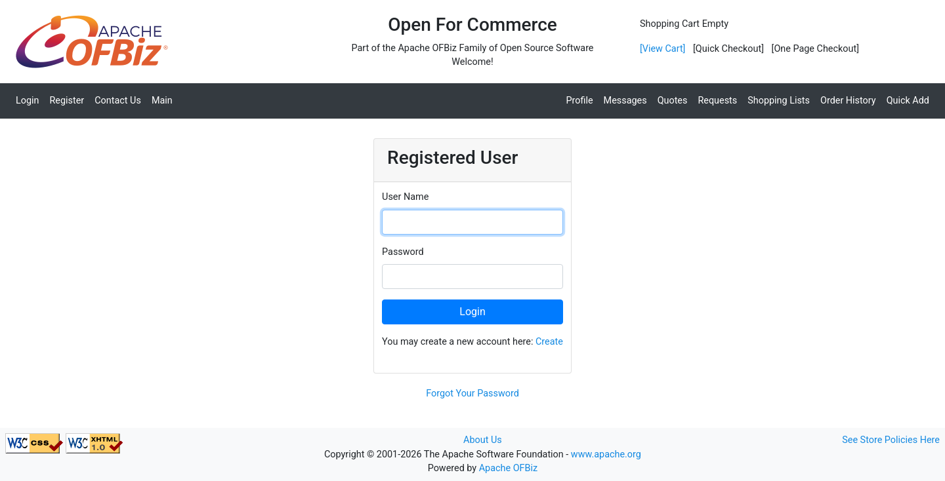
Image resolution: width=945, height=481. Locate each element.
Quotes (673, 100)
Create (549, 341)
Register (67, 100)
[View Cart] (662, 48)
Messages (625, 100)
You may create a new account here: (472, 341)
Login (27, 100)
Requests (717, 100)
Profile (579, 100)
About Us (482, 440)
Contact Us (117, 100)
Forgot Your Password (472, 393)
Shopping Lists (778, 100)
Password (403, 252)
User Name (405, 196)
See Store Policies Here (891, 440)
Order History (848, 100)
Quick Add (908, 100)
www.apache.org (606, 454)
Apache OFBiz (508, 468)
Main (162, 100)
